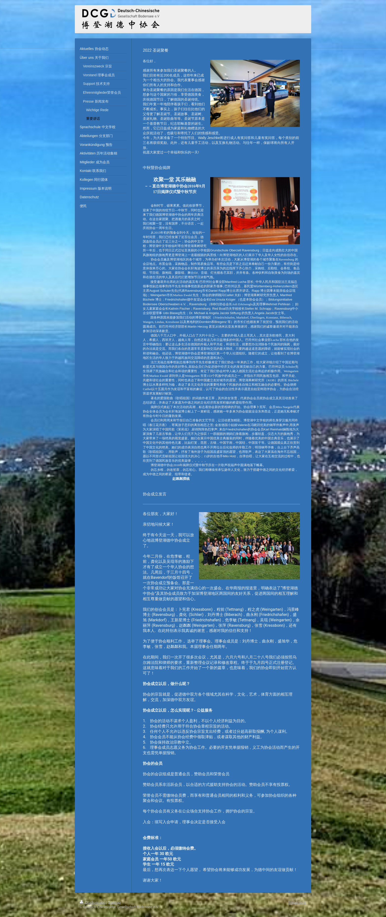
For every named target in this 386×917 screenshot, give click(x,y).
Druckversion (93, 902)
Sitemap (114, 902)
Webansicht (297, 902)
